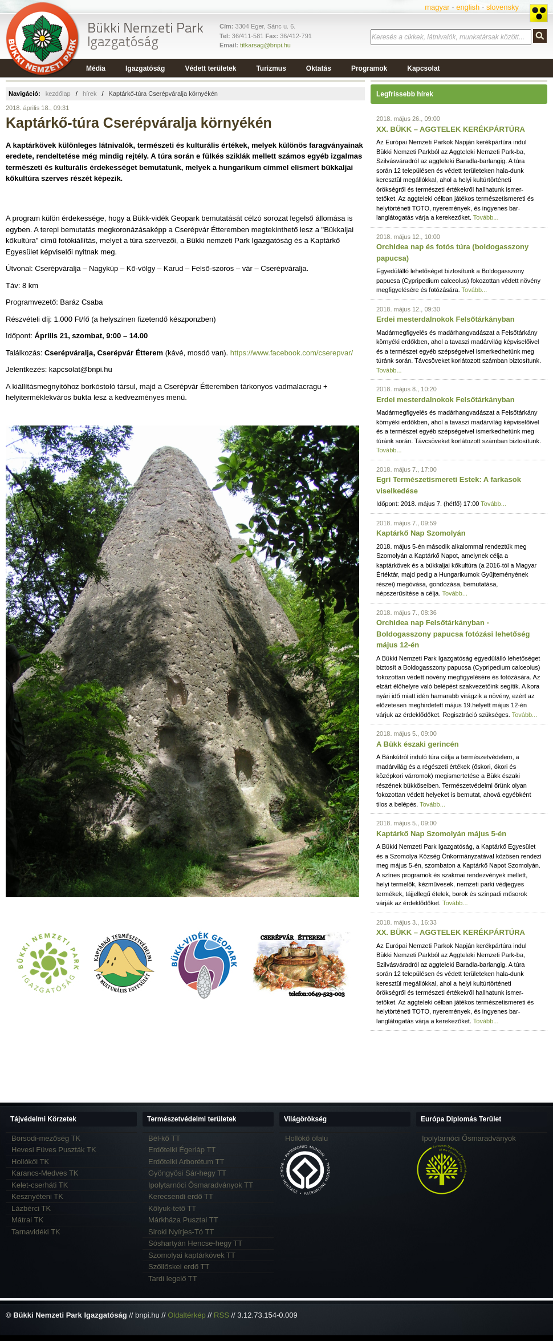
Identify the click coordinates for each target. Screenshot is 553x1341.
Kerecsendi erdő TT (180, 1196)
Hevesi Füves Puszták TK (53, 1149)
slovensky (502, 7)
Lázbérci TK (31, 1208)
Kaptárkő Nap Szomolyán (421, 533)
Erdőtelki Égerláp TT (181, 1149)
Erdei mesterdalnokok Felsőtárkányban (445, 319)
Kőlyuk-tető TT (172, 1208)
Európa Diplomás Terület (461, 1119)
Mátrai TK (27, 1220)
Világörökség (305, 1119)
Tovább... (486, 217)
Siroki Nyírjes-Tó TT (181, 1231)
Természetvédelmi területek (192, 1119)
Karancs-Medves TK (45, 1173)
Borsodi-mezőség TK (45, 1138)
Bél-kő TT (164, 1138)
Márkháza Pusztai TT (183, 1220)
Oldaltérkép (186, 1315)
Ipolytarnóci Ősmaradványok (469, 1138)
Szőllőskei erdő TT (178, 1266)
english (467, 7)
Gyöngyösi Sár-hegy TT (187, 1173)
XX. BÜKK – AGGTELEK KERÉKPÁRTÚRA (450, 129)
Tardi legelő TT (172, 1278)
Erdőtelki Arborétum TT (186, 1161)
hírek (89, 93)
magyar (437, 7)
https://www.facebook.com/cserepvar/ (291, 353)
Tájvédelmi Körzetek (43, 1119)
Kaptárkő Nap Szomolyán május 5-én (441, 833)
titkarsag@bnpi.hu (265, 45)
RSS (221, 1315)
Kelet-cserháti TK (39, 1185)
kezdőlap (58, 93)
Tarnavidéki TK (35, 1231)
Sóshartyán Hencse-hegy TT (195, 1243)
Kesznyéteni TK (37, 1196)
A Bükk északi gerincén (417, 744)
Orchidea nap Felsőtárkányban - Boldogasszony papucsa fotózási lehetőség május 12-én (453, 633)
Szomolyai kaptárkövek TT (191, 1255)
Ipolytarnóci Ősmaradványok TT (200, 1185)
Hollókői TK (30, 1161)
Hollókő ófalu (306, 1138)
